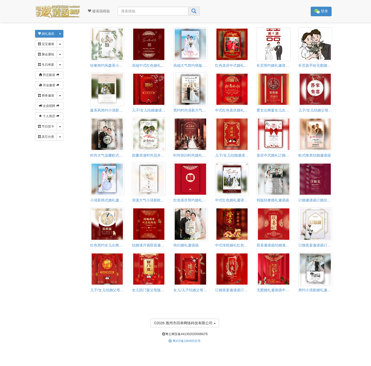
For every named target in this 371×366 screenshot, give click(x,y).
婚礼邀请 (46, 34)
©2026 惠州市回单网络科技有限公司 (184, 322)
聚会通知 (46, 54)
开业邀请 (49, 85)
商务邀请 (46, 95)
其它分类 (46, 137)
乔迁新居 (49, 75)
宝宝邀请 (46, 44)
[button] (3, 364)
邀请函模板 (99, 11)
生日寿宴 (46, 64)
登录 (321, 11)
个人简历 (49, 116)
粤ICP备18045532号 (185, 341)
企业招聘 (49, 106)
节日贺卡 (46, 126)
